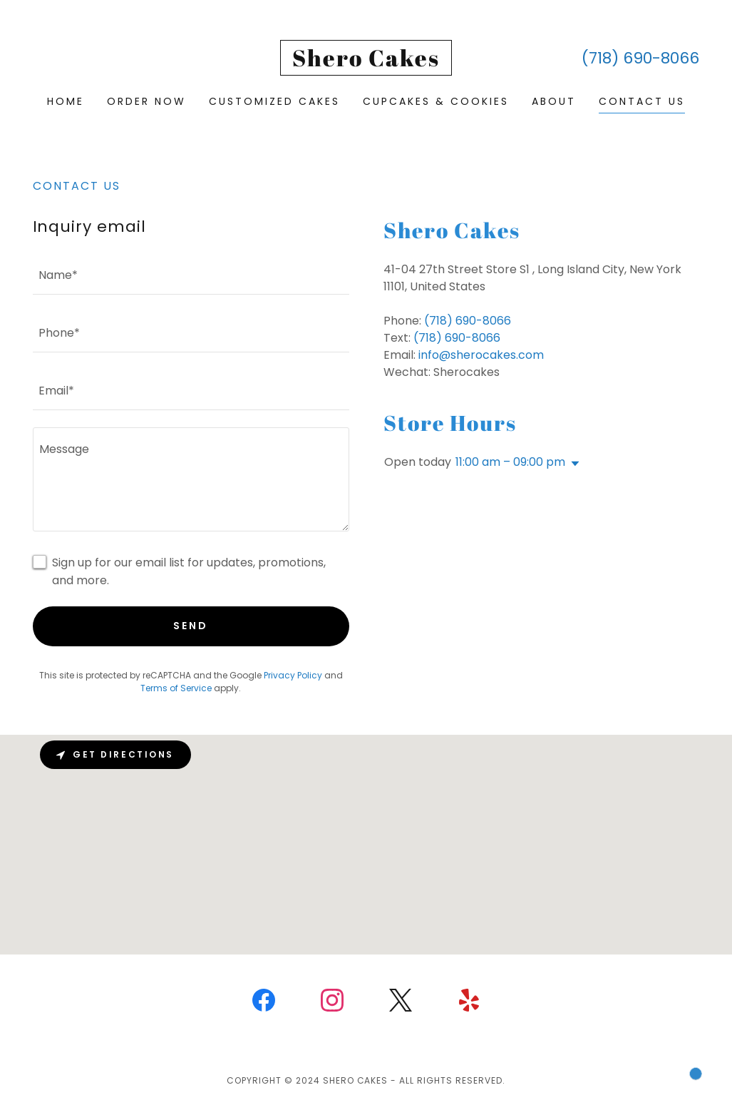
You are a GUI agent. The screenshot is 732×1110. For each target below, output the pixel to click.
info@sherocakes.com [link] (481, 355)
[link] (366, 62)
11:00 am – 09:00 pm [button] (510, 462)
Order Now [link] (146, 101)
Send (190, 625)
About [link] (554, 101)
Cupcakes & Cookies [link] (436, 101)
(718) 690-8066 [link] (640, 58)
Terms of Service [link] (176, 688)
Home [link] (65, 101)
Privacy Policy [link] (293, 675)
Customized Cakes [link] (274, 101)
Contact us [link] (642, 101)
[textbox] (191, 274)
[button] (572, 463)
